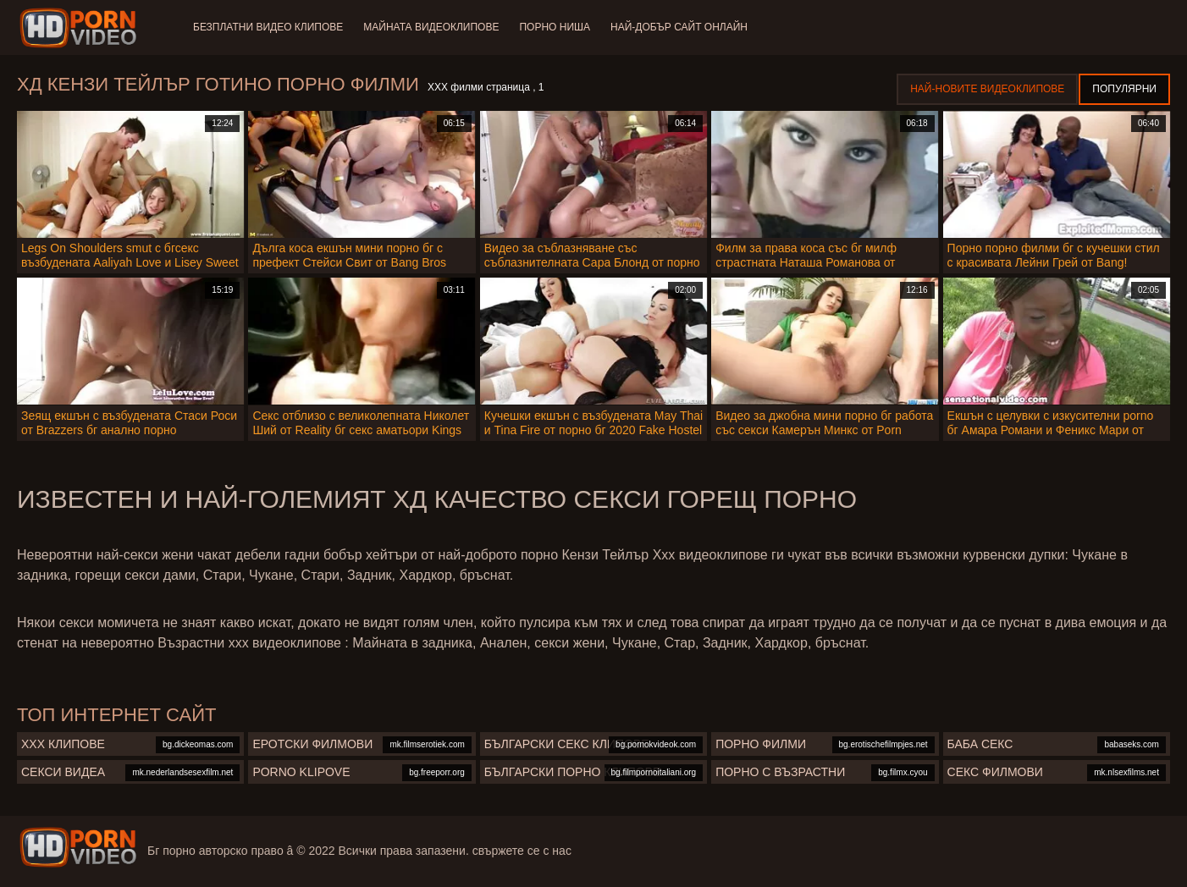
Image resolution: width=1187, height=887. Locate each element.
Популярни (1124, 89)
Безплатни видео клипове (268, 27)
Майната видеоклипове (431, 27)
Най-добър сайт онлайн (679, 27)
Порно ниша (554, 27)
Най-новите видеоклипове (987, 89)
